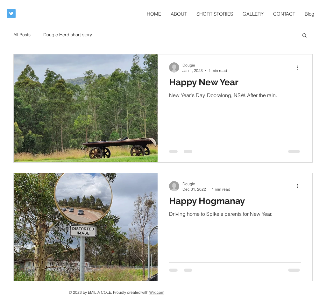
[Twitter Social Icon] (11, 13)
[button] (304, 35)
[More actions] (300, 67)
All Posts (22, 35)
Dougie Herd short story (67, 35)
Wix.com (156, 292)
